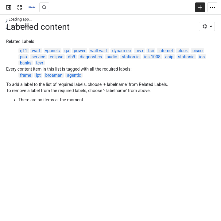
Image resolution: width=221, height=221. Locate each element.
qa (66, 50)
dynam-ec (121, 50)
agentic (74, 75)
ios (202, 56)
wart (36, 50)
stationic (186, 56)
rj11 (23, 50)
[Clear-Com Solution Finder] (32, 7)
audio (112, 56)
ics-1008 (152, 56)
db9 (71, 56)
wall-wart (99, 50)
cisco (197, 50)
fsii (151, 50)
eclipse (56, 56)
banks (26, 62)
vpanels (52, 50)
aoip (169, 56)
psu (23, 56)
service (38, 56)
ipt (38, 75)
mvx (139, 50)
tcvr (39, 62)
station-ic (131, 56)
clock (183, 50)
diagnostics (91, 56)
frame (25, 75)
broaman (54, 75)
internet (165, 50)
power (80, 50)
